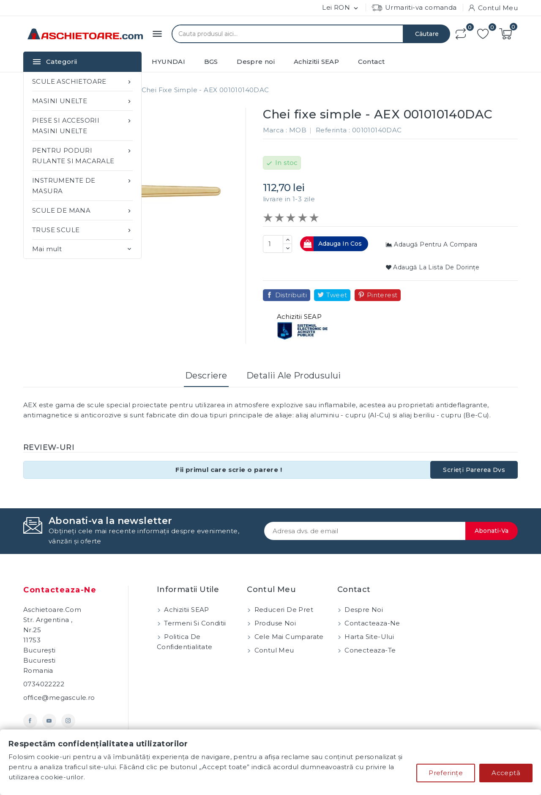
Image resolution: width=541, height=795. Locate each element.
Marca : (275, 130)
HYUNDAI (168, 62)
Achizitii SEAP (316, 62)
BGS (211, 62)
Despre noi (256, 62)
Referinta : (333, 130)
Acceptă (506, 773)
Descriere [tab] (206, 375)
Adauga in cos (332, 243)
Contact (371, 62)
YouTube (49, 721)
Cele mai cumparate (288, 637)
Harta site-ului (368, 637)
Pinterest (382, 295)
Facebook (30, 721)
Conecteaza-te (369, 650)
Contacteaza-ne (59, 590)
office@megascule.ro (59, 698)
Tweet (336, 295)
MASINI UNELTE (82, 101)
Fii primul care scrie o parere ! (228, 470)
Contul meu (273, 650)
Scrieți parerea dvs (474, 470)
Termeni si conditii (194, 623)
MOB (297, 130)
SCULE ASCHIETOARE (82, 81)
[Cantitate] (273, 244)
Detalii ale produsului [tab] (293, 375)
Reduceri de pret (282, 610)
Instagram (68, 721)
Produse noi (274, 623)
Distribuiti (291, 295)
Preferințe (446, 773)
